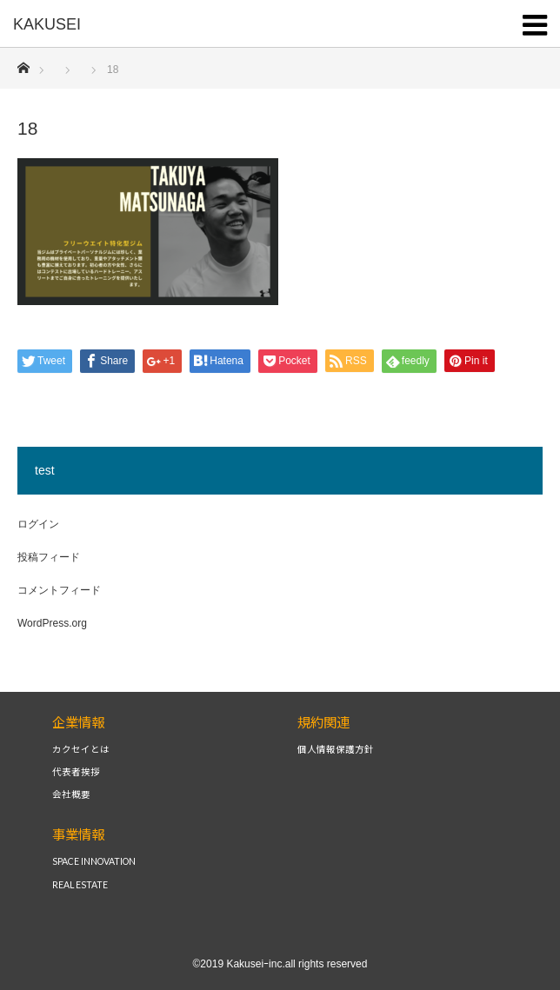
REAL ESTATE (80, 885)
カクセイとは (81, 749)
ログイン (38, 524)
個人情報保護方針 (335, 749)
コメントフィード (59, 590)
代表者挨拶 (76, 772)
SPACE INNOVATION (94, 862)
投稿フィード (48, 557)
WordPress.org (52, 623)
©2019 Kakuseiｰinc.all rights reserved (280, 964)
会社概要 (71, 795)
